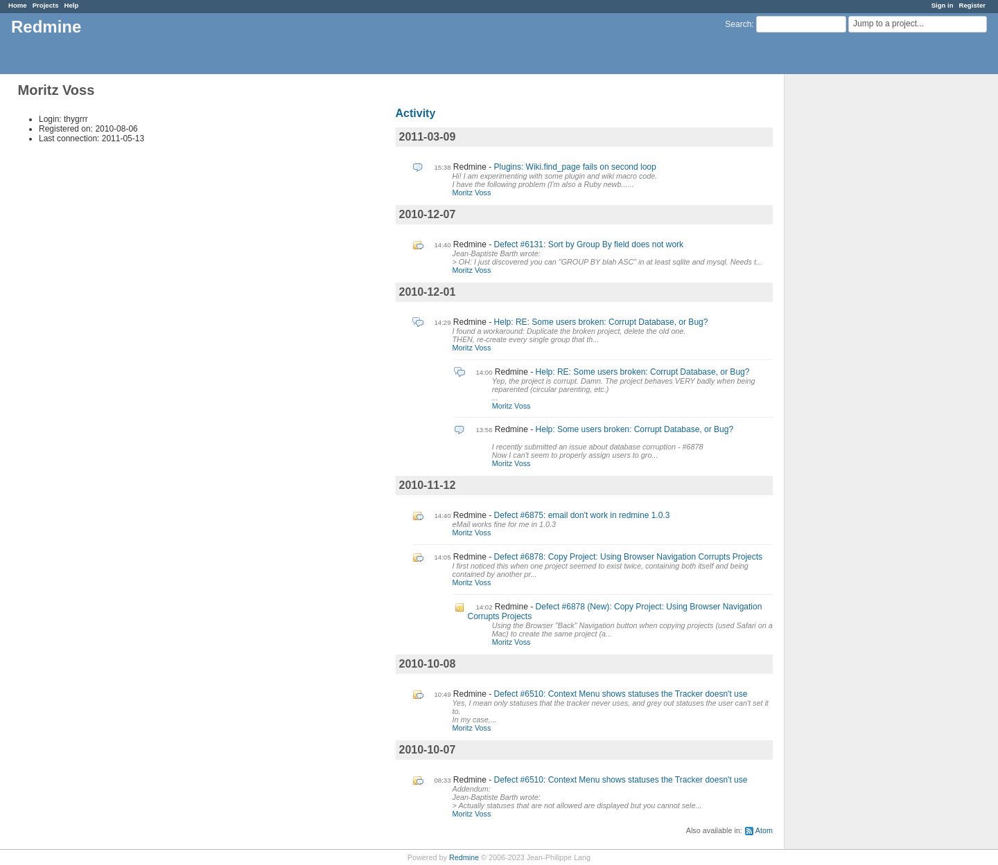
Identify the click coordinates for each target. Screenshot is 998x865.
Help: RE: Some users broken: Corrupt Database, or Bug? (601, 322)
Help (71, 5)
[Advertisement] (853, 291)
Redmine (464, 857)
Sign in (942, 5)
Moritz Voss (472, 192)
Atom (764, 830)
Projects (46, 5)
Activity (416, 113)
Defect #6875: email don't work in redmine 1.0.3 (582, 515)
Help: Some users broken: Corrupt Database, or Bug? (634, 429)
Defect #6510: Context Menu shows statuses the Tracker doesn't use (621, 694)
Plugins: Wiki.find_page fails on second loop (575, 167)
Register (972, 5)
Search (738, 24)
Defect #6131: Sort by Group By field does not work (588, 244)
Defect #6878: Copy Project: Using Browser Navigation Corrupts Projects (628, 557)
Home (17, 5)
